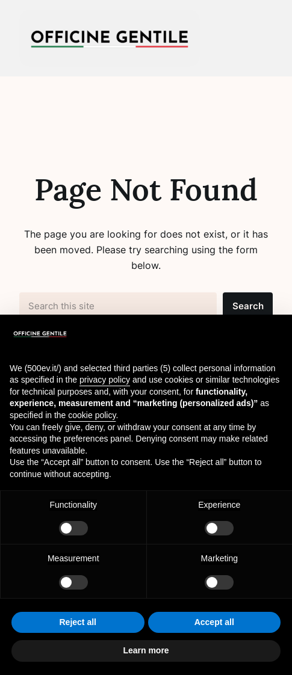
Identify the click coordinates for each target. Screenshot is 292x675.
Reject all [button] (78, 622)
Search (248, 306)
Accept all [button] (214, 622)
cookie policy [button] (92, 415)
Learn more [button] (146, 650)
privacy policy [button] (104, 379)
